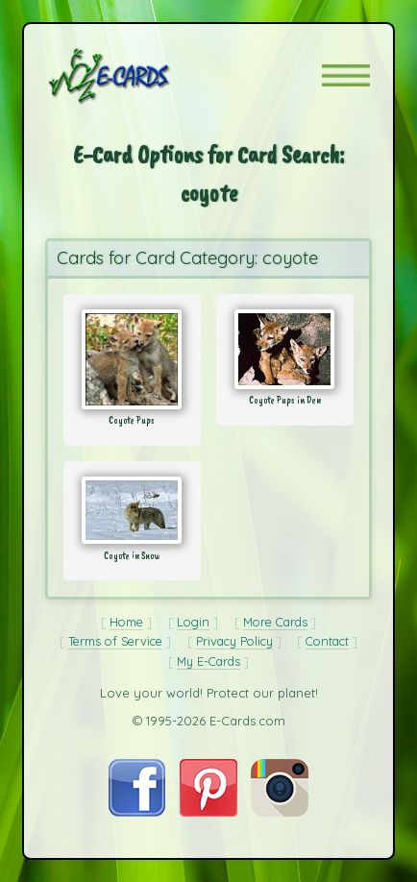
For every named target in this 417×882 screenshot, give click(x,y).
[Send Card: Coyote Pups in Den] (285, 349)
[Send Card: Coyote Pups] (132, 359)
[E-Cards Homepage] (143, 76)
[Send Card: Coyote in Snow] (132, 510)
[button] (346, 75)
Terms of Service (115, 641)
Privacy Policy (234, 641)
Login (193, 621)
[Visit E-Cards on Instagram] (279, 811)
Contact (327, 641)
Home (126, 621)
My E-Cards (208, 661)
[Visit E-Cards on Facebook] (137, 811)
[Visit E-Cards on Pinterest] (208, 811)
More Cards (275, 621)
